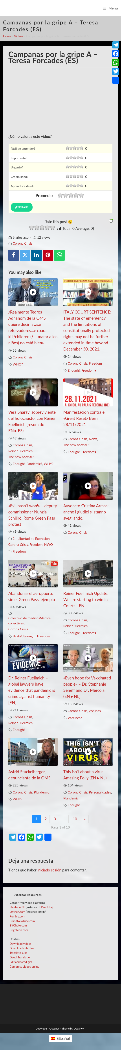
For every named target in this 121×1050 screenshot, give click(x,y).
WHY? (48, 464)
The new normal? (21, 457)
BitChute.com (18, 925)
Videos (18, 36)
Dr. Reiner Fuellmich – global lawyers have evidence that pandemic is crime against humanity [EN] (31, 690)
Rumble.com (17, 916)
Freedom (95, 363)
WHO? (18, 364)
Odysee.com (17, 911)
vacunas (95, 711)
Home (7, 36)
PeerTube (46, 907)
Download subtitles (22, 948)
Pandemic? (34, 464)
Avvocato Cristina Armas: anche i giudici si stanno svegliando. (86, 511)
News (93, 439)
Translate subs (18, 952)
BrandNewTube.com (22, 921)
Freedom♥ (88, 370)
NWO (48, 544)
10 (75, 819)
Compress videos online (24, 966)
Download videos (20, 943)
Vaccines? (75, 718)
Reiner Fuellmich (20, 451)
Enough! (74, 370)
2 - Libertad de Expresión (31, 539)
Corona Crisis (22, 243)
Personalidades (100, 792)
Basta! (17, 636)
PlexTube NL (17, 907)
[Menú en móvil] (110, 8)
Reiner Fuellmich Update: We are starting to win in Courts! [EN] (85, 599)
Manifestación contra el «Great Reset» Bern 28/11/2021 (84, 418)
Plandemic (41, 792)
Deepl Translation (20, 957)
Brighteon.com (19, 930)
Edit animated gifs (21, 962)
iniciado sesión (49, 870)
